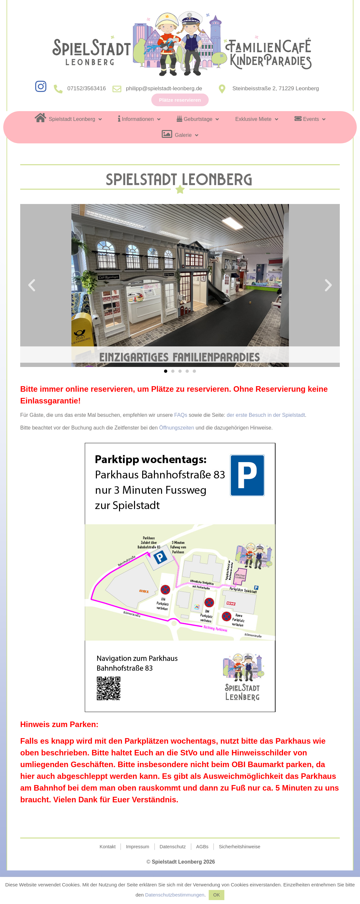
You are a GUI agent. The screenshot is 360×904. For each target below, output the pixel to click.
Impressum (137, 846)
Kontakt (108, 846)
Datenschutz (173, 846)
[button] (165, 371)
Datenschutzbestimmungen (174, 894)
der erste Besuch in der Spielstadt (266, 415)
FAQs (181, 415)
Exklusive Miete (256, 119)
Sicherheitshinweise (239, 846)
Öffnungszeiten (176, 427)
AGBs (202, 846)
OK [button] (216, 894)
